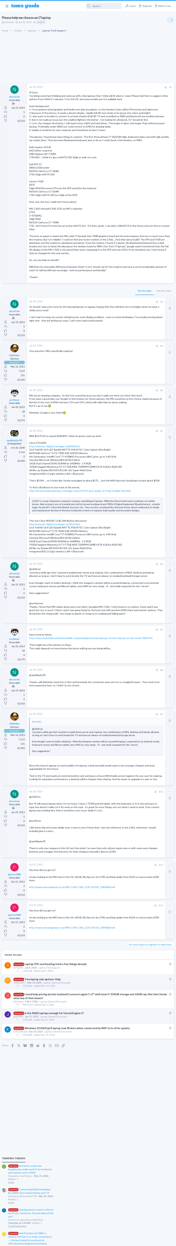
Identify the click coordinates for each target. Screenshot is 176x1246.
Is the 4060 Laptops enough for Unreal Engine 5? (55, 1143)
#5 (104, 476)
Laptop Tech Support (51, 1097)
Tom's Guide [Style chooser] (147, 1226)
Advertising (50, 1241)
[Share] (108, 87)
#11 (104, 995)
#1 (113, 87)
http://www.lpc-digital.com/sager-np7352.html (56, 599)
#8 (104, 776)
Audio (130, 213)
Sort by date (87, 331)
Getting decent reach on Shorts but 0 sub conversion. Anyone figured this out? (149, 245)
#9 (104, 820)
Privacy (97, 1241)
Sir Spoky (20, 1097)
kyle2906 (20, 1146)
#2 (104, 342)
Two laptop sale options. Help (44, 1109)
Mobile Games (140, 332)
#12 (104, 1035)
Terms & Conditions (121, 1241)
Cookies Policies (75, 1241)
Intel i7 (42, 22)
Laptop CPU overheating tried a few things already (57, 1094)
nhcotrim (10, 22)
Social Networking (136, 257)
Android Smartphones (138, 305)
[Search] (83, 6)
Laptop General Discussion (58, 1112)
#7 (104, 735)
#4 (104, 431)
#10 (104, 908)
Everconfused (22, 1165)
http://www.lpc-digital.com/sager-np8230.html (56, 491)
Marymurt (20, 1131)
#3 (104, 387)
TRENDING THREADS (132, 189)
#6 (104, 649)
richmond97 (21, 1112)
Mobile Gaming (134, 342)
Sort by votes (106, 331)
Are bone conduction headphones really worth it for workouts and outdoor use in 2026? (148, 201)
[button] (6, 6)
